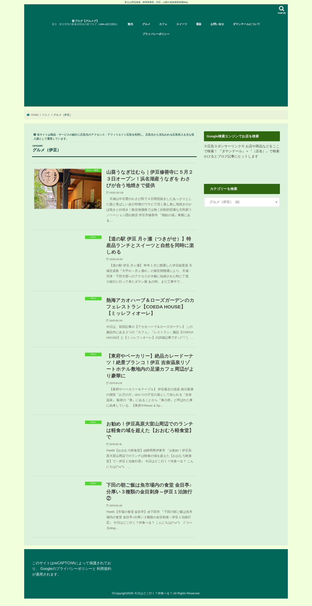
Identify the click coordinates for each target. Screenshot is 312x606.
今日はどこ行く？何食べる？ (153, 593)
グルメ (146, 24)
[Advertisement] (159, 72)
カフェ (163, 24)
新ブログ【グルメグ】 (85, 22)
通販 (198, 24)
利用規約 (104, 569)
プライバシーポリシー (156, 34)
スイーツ (181, 24)
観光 (130, 24)
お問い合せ (217, 24)
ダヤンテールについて (246, 24)
